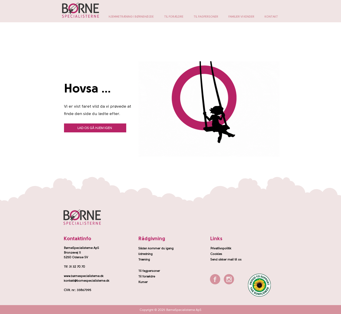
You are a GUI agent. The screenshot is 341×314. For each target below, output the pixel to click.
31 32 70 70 (77, 267)
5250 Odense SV (76, 257)
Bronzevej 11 (72, 252)
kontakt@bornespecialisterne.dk (86, 281)
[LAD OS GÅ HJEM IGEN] (95, 127)
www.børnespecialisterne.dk (83, 276)
